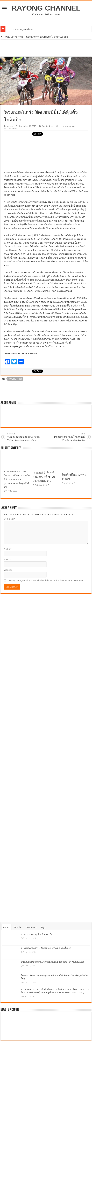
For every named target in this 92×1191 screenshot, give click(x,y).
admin (10, 126)
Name (7, 549)
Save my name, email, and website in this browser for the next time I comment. (45, 580)
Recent (6, 927)
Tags (43, 927)
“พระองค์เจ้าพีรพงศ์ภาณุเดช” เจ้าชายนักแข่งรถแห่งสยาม (44, 476)
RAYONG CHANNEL (46, 8)
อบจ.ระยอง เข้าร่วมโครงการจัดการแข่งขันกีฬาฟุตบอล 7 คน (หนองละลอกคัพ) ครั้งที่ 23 (17, 479)
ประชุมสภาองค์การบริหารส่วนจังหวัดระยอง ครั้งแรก (46, 948)
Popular (18, 927)
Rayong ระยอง (15, 379)
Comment (9, 519)
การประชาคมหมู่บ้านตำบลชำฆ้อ (37, 934)
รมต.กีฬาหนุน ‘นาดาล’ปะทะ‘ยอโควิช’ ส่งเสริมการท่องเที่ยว (24, 437)
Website (8, 570)
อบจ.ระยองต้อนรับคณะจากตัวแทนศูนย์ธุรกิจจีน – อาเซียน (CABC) (52, 962)
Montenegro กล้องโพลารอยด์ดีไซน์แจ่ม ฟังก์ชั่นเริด (67, 437)
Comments (31, 927)
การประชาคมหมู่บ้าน (17, 29)
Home (5, 37)
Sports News (17, 37)
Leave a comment (67, 126)
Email (7, 559)
